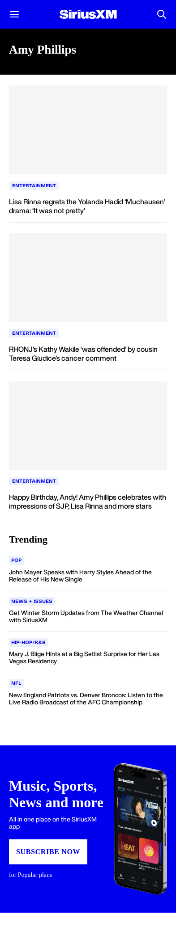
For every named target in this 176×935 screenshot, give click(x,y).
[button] (14, 14)
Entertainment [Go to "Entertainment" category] (34, 185)
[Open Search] (161, 14)
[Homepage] (88, 14)
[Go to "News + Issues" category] (32, 601)
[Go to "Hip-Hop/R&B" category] (28, 642)
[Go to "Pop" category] (16, 560)
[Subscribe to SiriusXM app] (88, 829)
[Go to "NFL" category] (16, 683)
